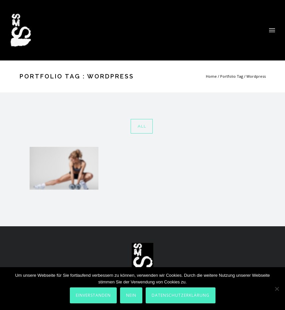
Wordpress (256, 76)
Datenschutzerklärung (181, 295)
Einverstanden (93, 295)
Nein (131, 295)
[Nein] (276, 288)
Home (211, 76)
